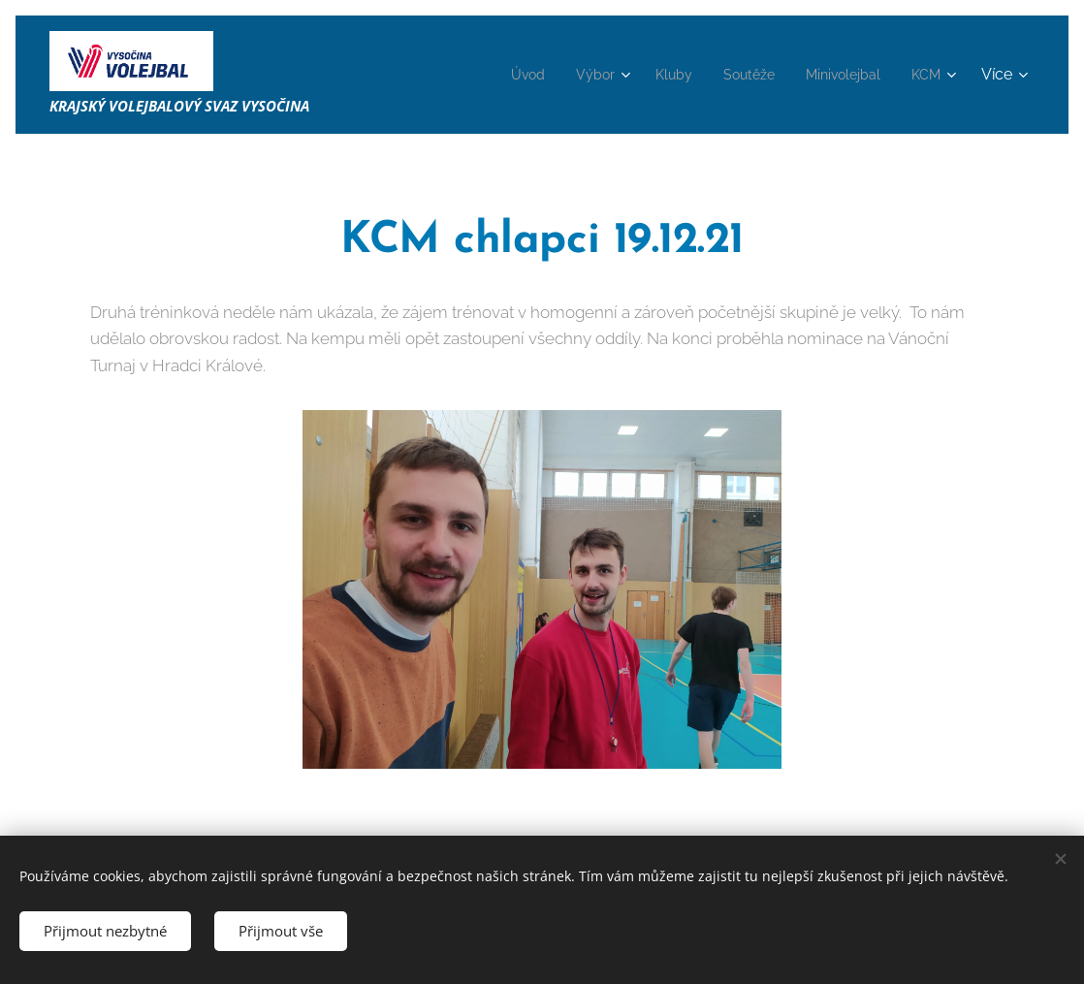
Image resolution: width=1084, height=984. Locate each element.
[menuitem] (497, 74)
